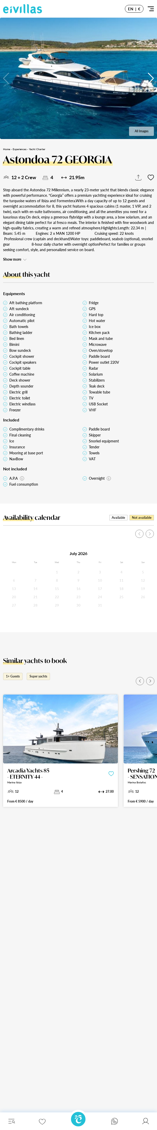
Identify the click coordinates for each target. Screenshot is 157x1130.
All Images (141, 131)
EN (130, 8)
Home (6, 149)
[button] (150, 78)
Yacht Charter (37, 149)
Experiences (19, 149)
